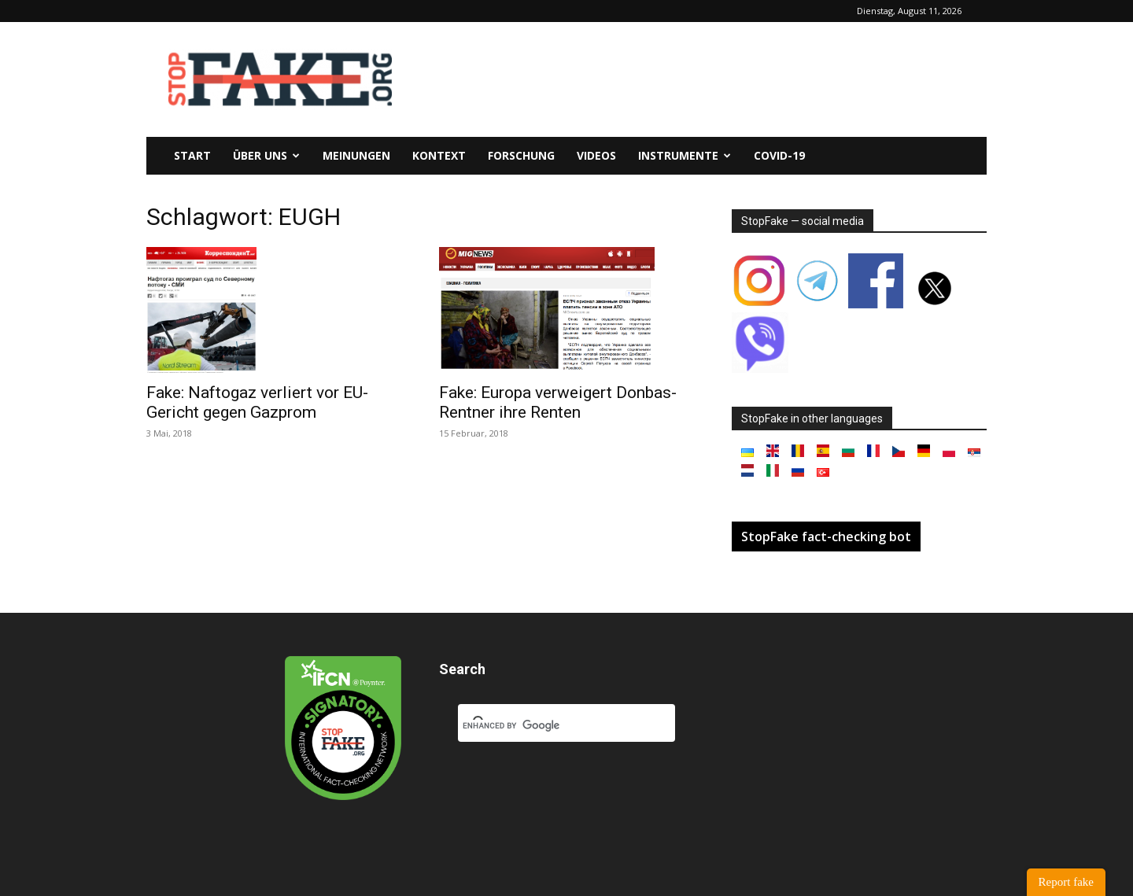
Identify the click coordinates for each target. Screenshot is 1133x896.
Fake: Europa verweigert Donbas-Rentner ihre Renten (558, 402)
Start (192, 155)
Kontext (439, 155)
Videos (596, 155)
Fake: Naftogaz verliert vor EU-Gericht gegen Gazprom (257, 402)
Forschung (521, 155)
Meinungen (356, 155)
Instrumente (684, 155)
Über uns (266, 155)
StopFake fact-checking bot (826, 536)
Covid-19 (779, 155)
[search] (548, 726)
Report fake (1066, 882)
